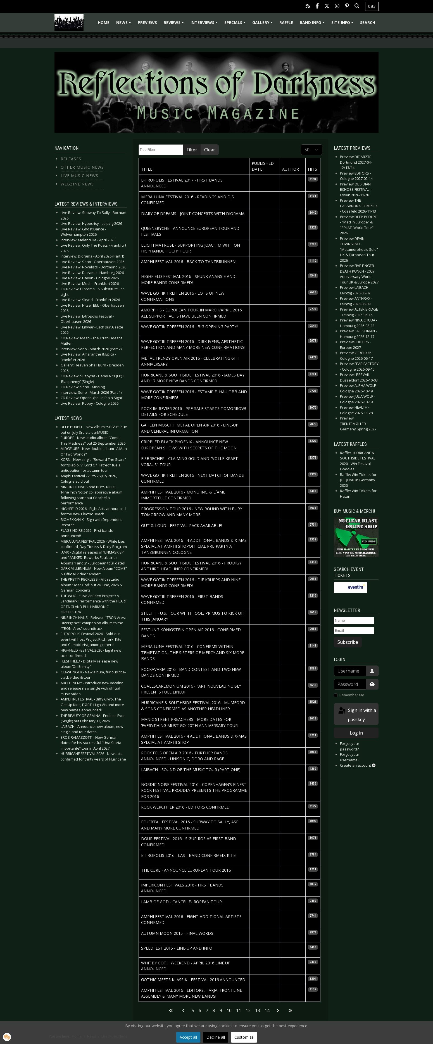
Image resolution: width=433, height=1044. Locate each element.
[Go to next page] (278, 1010)
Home (104, 22)
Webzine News (77, 184)
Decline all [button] (215, 1037)
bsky (371, 6)
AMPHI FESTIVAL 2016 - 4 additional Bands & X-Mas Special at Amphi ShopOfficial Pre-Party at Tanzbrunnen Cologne (194, 546)
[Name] (354, 620)
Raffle (286, 22)
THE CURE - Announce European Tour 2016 (186, 870)
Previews (147, 22)
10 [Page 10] (229, 1010)
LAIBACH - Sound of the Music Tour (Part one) (191, 769)
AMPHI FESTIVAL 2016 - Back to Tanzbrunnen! (188, 261)
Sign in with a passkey (356, 715)
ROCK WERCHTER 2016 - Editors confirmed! (185, 807)
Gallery (263, 24)
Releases (71, 158)
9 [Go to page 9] (221, 1010)
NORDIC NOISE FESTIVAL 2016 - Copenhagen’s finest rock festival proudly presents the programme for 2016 (194, 790)
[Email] (354, 630)
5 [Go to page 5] (193, 1010)
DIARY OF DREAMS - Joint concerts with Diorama (192, 213)
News (124, 24)
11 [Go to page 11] (238, 1010)
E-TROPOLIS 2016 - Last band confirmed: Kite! (188, 855)
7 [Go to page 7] (207, 1010)
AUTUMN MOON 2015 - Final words (177, 933)
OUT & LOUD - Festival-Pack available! (181, 525)
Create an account (357, 765)
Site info (343, 24)
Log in (356, 733)
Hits (312, 169)
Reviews (174, 24)
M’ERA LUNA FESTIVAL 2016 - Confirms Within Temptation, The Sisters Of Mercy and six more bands (192, 652)
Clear (209, 150)
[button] (7, 1037)
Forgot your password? (349, 746)
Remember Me (351, 694)
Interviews (205, 24)
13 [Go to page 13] (257, 1010)
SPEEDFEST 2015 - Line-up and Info (176, 948)
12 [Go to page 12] (248, 1010)
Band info (313, 24)
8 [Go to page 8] (214, 1010)
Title (146, 169)
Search (367, 22)
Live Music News (79, 175)
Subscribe (347, 642)
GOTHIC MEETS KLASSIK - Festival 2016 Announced (193, 979)
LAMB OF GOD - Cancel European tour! (182, 901)
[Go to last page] (290, 1010)
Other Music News (82, 167)
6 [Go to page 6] (200, 1010)
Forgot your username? (349, 757)
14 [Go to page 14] (267, 1010)
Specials (235, 24)
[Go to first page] (171, 1010)
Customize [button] (244, 1037)
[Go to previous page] (183, 1010)
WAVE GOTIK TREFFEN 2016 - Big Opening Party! (189, 326)
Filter (192, 150)
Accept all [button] (188, 1037)
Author (290, 169)
